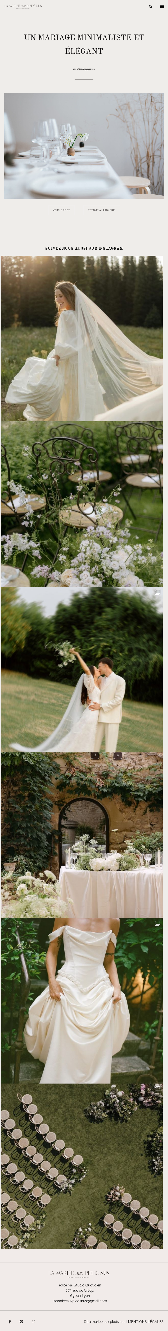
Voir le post (61, 210)
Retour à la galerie (101, 210)
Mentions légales (146, 1322)
